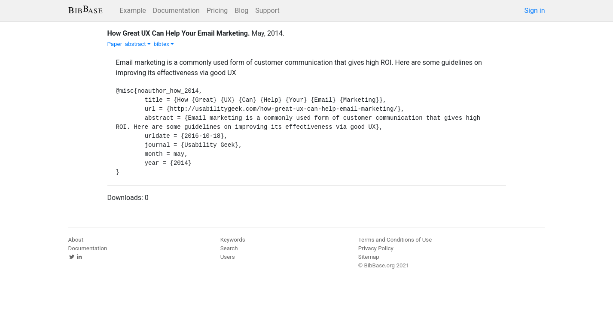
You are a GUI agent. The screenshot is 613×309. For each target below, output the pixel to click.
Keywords (232, 239)
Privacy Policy (375, 248)
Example (133, 10)
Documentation (176, 10)
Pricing (217, 10)
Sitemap (368, 257)
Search (229, 248)
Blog (241, 10)
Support (267, 10)
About (76, 239)
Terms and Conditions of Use (395, 239)
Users (227, 257)
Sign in (535, 10)
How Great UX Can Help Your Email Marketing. (178, 33)
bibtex (164, 44)
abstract (138, 44)
